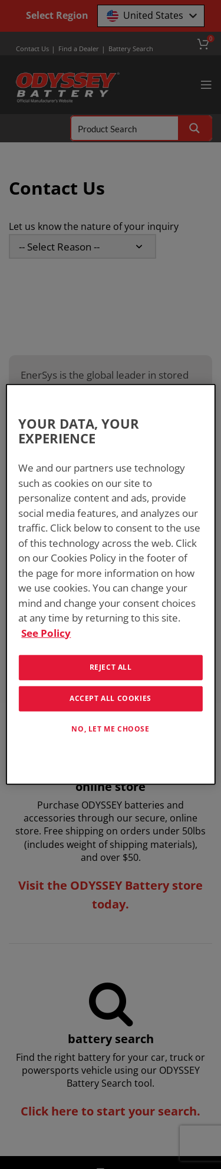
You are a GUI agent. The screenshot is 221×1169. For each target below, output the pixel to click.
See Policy (46, 632)
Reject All (111, 667)
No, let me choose (110, 728)
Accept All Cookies (110, 698)
